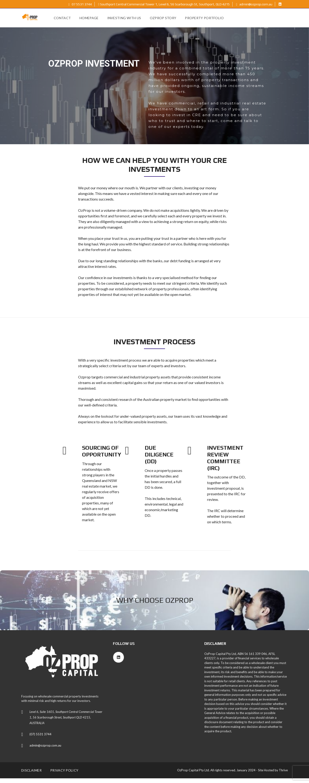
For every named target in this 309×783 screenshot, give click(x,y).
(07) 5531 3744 (40, 734)
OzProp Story (163, 18)
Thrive (283, 770)
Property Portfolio (204, 18)
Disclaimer (31, 770)
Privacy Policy (64, 770)
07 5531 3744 (80, 4)
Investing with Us (124, 18)
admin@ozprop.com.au (254, 4)
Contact (62, 18)
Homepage (88, 18)
